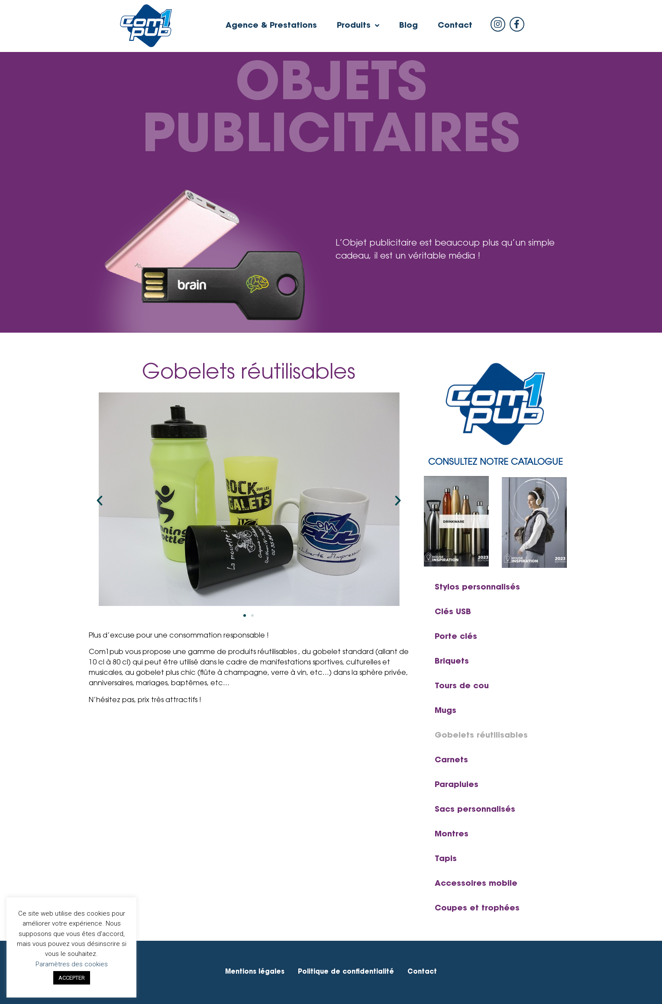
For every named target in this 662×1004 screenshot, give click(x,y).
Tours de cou (462, 686)
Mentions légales (254, 972)
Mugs (445, 711)
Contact (455, 26)
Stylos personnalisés (477, 588)
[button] (244, 615)
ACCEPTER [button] (71, 978)
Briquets (452, 662)
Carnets (451, 760)
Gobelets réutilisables (481, 736)
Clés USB (453, 612)
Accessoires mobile (476, 884)
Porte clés (456, 637)
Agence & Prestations (271, 26)
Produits (358, 26)
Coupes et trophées (477, 909)
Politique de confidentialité (346, 972)
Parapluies (456, 785)
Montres (451, 835)
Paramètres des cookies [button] (72, 964)
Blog (408, 26)
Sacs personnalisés (475, 810)
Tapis (446, 859)
